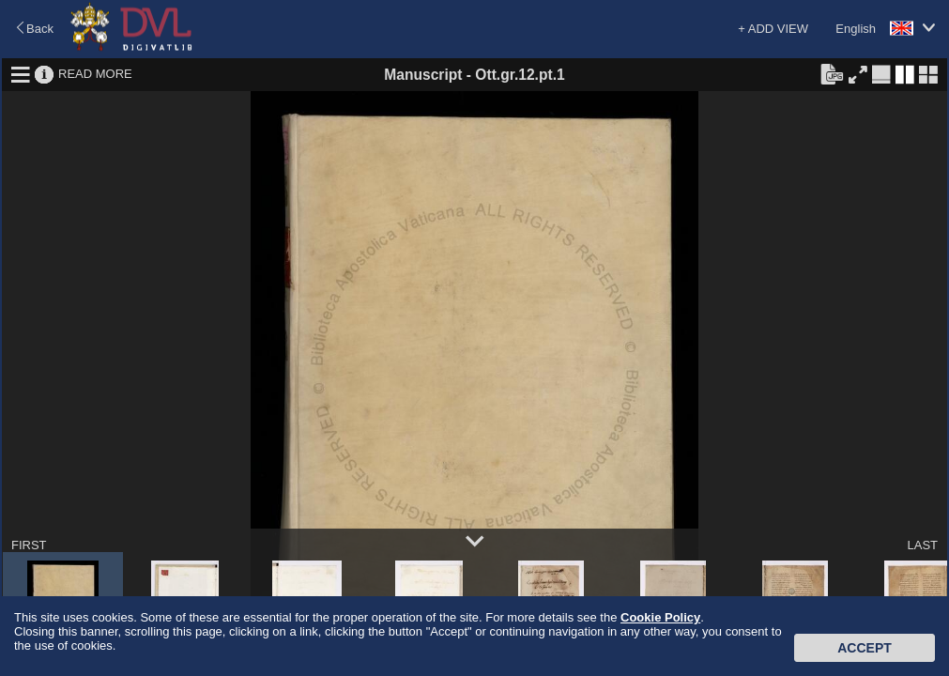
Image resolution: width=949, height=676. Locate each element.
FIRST (29, 545)
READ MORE (95, 74)
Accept (864, 647)
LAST (922, 545)
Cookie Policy (660, 617)
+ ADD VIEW (773, 29)
